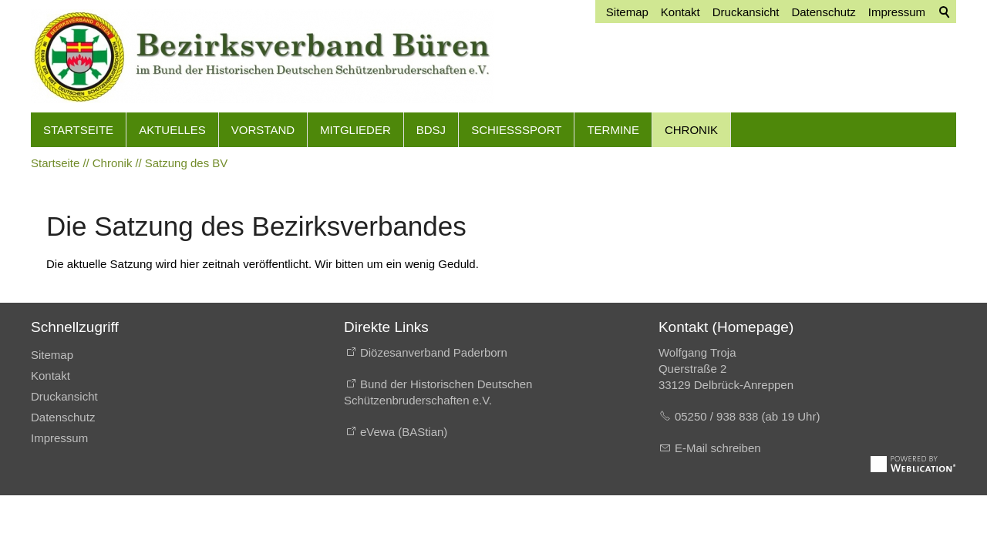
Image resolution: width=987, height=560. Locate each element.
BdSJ (431, 129)
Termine (613, 129)
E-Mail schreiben (718, 447)
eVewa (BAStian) (403, 431)
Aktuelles (172, 129)
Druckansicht (64, 396)
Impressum (59, 437)
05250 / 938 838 (718, 416)
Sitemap (52, 354)
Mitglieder (355, 129)
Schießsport (516, 129)
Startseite (78, 129)
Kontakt (50, 375)
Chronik (691, 129)
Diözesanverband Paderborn (433, 352)
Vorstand (263, 129)
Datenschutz (63, 417)
